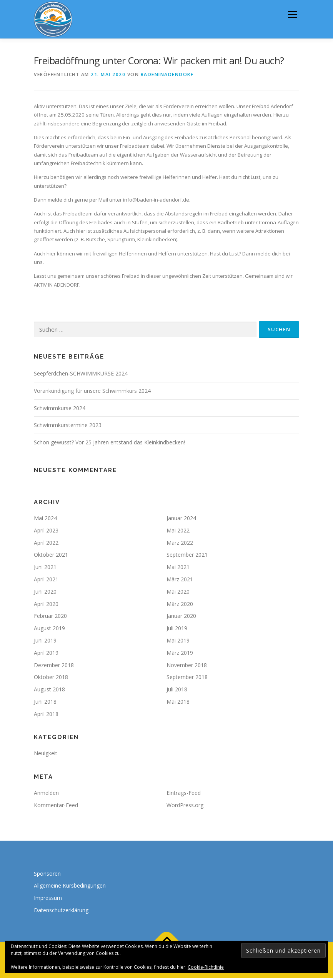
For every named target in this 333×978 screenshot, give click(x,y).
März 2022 (179, 542)
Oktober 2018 (51, 677)
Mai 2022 (178, 530)
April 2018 (46, 714)
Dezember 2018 (54, 665)
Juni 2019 (45, 640)
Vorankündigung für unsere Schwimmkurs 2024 (92, 390)
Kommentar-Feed (56, 805)
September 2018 (187, 677)
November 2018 (186, 665)
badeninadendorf (167, 74)
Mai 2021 (178, 567)
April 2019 (46, 652)
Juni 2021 (45, 567)
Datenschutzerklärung (61, 910)
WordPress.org (184, 805)
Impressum (48, 897)
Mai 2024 (45, 518)
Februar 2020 (50, 615)
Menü (292, 14)
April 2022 (46, 542)
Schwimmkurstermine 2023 (68, 425)
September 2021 (187, 554)
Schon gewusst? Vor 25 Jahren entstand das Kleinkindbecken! (109, 442)
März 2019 (179, 652)
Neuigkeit (45, 753)
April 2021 (46, 579)
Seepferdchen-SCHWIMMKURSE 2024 (81, 373)
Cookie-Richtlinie (206, 967)
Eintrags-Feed (183, 792)
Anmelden (46, 792)
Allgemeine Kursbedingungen (70, 885)
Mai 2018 (178, 701)
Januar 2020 (181, 615)
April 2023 (46, 530)
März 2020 (179, 603)
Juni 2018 (45, 701)
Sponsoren (47, 873)
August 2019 (49, 628)
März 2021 (179, 579)
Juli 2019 (176, 628)
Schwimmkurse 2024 (59, 408)
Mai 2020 (178, 591)
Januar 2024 (181, 518)
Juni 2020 (45, 591)
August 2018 (49, 689)
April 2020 (46, 603)
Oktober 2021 (51, 554)
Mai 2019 (178, 640)
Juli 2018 (176, 689)
